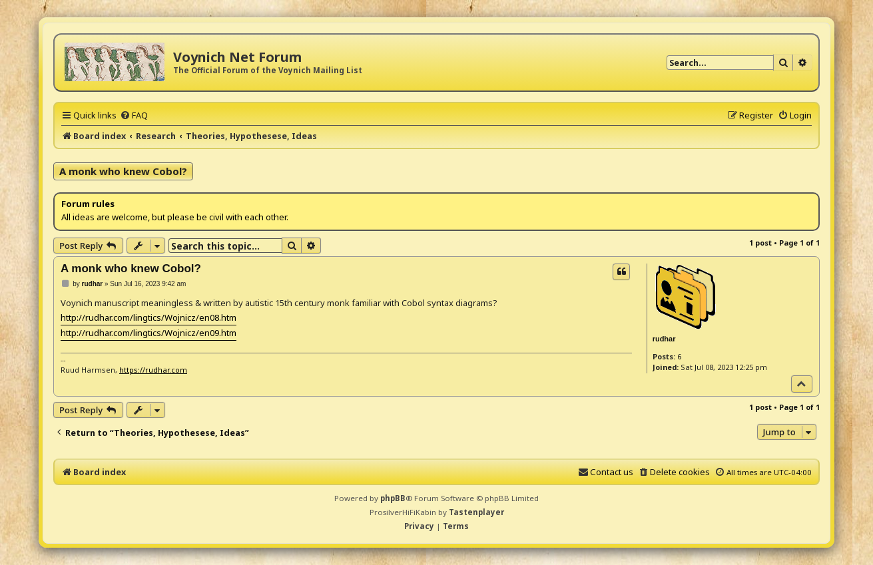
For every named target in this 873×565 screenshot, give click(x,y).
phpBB (393, 498)
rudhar (664, 339)
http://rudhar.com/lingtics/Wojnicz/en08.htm (148, 317)
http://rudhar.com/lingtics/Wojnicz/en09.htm (148, 333)
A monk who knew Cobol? (123, 171)
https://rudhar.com (153, 370)
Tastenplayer (476, 512)
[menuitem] (134, 115)
